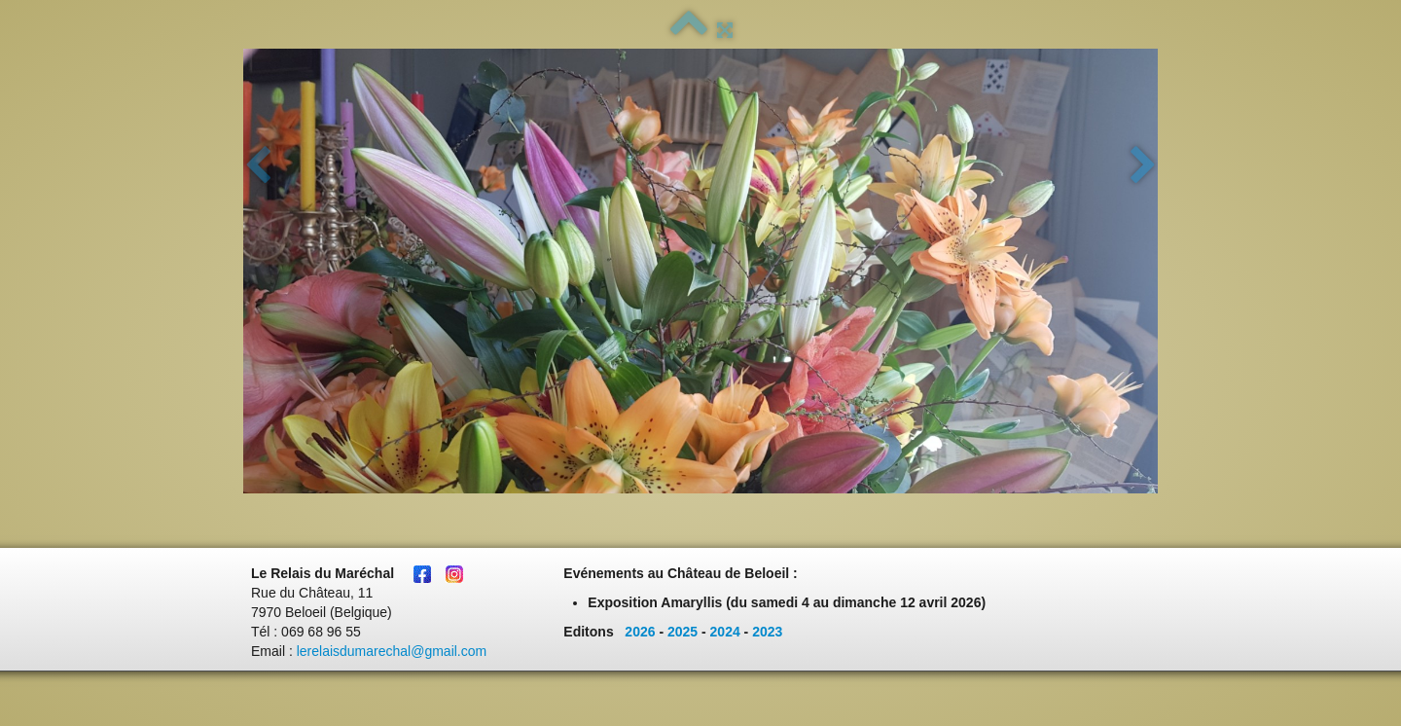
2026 (640, 631)
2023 (767, 631)
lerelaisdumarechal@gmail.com (392, 651)
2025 (682, 631)
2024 (725, 631)
